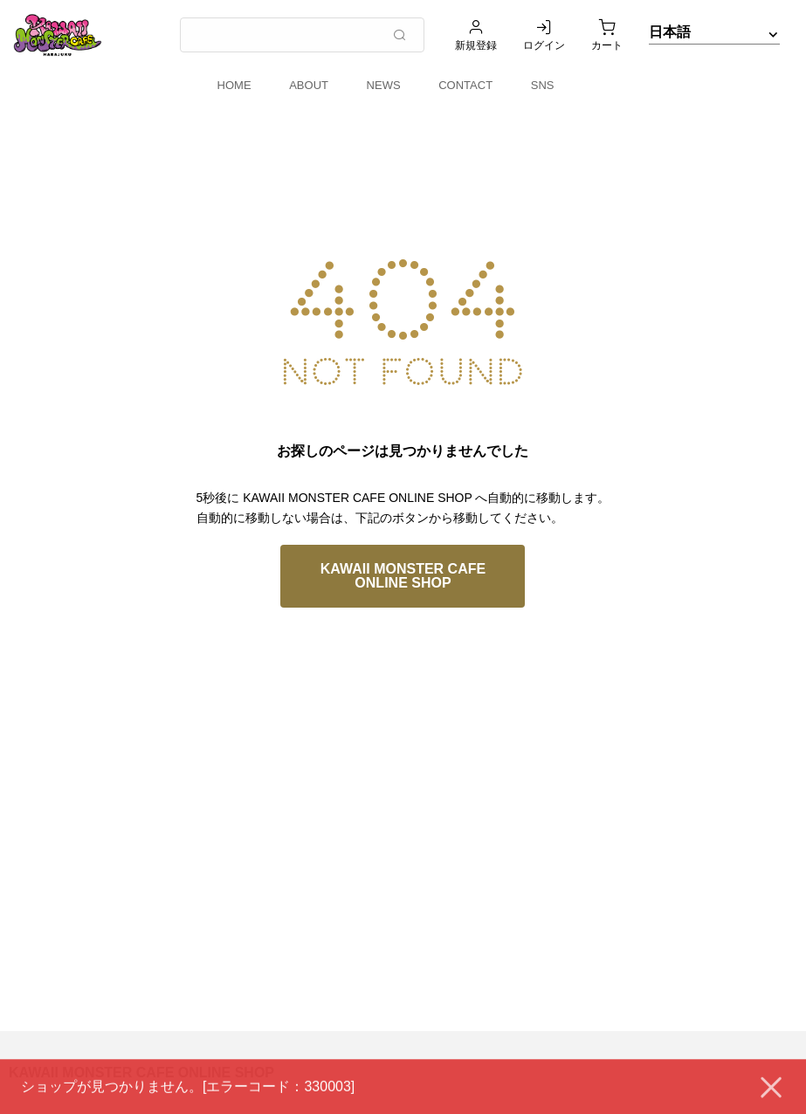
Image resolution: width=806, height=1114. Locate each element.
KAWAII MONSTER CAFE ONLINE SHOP (403, 575)
